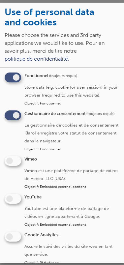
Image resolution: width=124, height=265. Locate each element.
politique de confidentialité (36, 59)
